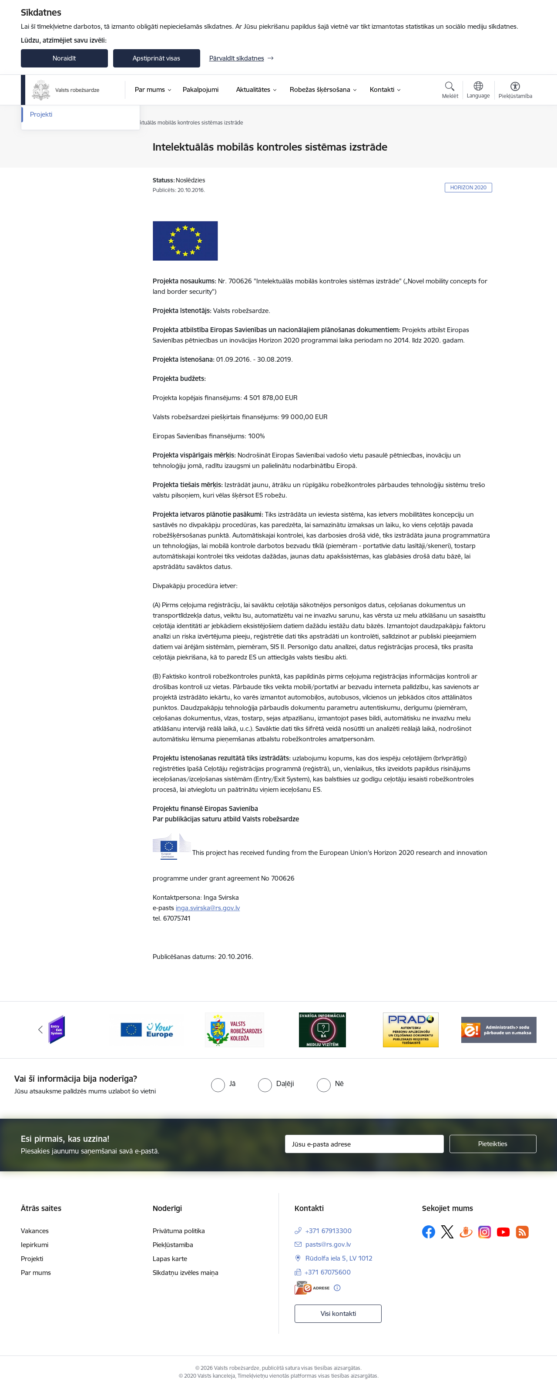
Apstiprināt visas (156, 58)
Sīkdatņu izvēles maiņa (185, 1272)
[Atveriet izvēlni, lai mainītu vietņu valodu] (478, 91)
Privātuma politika (179, 1231)
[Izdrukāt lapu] (515, 143)
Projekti (41, 208)
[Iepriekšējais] (40, 1029)
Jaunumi (42, 162)
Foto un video (50, 178)
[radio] (223, 1083)
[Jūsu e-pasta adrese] (364, 1144)
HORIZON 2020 (468, 187)
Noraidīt (64, 58)
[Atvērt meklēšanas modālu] (450, 91)
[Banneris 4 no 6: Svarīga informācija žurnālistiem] (322, 1029)
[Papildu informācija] (337, 1288)
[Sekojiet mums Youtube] (503, 1231)
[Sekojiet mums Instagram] (484, 1232)
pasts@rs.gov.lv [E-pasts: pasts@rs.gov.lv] (328, 1244)
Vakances (35, 1231)
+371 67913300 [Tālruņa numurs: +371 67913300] (328, 1231)
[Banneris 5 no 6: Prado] (411, 1029)
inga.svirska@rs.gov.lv (208, 908)
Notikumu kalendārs (59, 148)
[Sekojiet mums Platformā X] (447, 1231)
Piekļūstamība (173, 1245)
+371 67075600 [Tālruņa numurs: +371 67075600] (328, 1272)
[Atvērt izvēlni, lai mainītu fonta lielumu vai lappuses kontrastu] (515, 91)
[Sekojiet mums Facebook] (428, 1231)
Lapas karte (170, 1258)
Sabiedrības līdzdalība (61, 193)
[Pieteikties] (493, 1144)
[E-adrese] (312, 1288)
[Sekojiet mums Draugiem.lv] (466, 1231)
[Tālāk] (516, 1029)
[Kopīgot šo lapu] (515, 165)
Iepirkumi (34, 1245)
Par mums (36, 1272)
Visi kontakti (338, 1313)
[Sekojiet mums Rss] (522, 1232)
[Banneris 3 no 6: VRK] (234, 1029)
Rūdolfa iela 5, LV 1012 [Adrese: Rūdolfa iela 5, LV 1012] (338, 1258)
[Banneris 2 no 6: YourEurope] (146, 1029)
